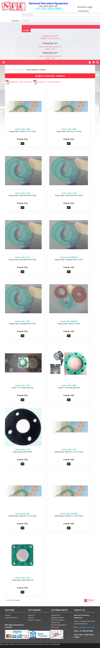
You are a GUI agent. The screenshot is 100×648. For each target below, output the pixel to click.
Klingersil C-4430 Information (46, 82)
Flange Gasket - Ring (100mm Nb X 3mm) (22, 195)
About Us (31, 615)
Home (8, 70)
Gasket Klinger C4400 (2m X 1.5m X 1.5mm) (68, 452)
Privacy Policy (55, 622)
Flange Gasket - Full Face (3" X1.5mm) (68, 131)
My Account (55, 627)
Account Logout (56, 632)
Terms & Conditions (58, 620)
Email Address (83, 11)
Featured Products (34, 620)
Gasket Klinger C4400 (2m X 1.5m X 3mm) (22, 516)
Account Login (56, 630)
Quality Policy (55, 615)
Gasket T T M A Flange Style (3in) (22, 388)
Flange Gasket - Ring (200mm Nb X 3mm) (22, 260)
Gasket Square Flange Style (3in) (22, 580)
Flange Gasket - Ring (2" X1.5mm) (69, 324)
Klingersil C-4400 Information (19, 82)
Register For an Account (50, 38)
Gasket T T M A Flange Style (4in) (69, 388)
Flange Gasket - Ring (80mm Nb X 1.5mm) (69, 260)
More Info (22, 143)
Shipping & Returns (57, 618)
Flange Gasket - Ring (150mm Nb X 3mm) (68, 195)
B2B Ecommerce (44, 644)
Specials (31, 618)
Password (15, 21)
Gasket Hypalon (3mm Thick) (22, 452)
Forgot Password (60, 26)
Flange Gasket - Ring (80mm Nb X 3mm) (22, 324)
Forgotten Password (50, 36)
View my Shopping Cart (59, 625)
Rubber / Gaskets (18, 70)
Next (91, 600)
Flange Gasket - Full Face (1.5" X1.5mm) (22, 131)
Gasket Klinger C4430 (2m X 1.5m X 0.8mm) (68, 516)
